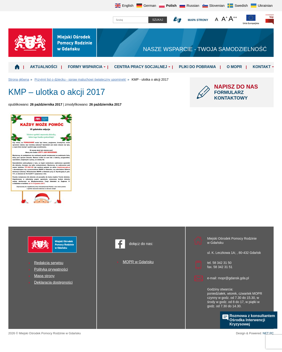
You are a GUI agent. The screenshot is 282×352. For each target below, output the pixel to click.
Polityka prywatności (51, 269)
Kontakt (262, 67)
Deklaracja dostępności (53, 282)
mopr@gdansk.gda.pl (233, 278)
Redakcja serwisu (48, 263)
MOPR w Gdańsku (138, 262)
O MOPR (234, 67)
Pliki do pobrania (197, 67)
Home (17, 66)
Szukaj (157, 19)
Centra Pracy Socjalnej (140, 67)
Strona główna (18, 79)
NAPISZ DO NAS (240, 92)
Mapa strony (198, 20)
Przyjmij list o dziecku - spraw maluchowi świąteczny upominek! (80, 79)
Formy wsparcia (85, 67)
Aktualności (43, 67)
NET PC (268, 333)
